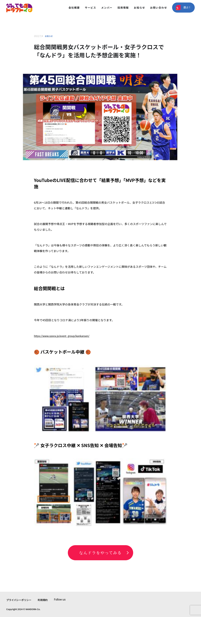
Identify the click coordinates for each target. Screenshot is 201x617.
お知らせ (139, 7)
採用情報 (123, 7)
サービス (90, 7)
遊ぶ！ (183, 7)
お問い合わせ (158, 7)
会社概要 (74, 7)
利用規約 (43, 600)
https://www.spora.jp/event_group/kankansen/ (61, 336)
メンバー (106, 7)
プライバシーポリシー (18, 600)
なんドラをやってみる (100, 553)
